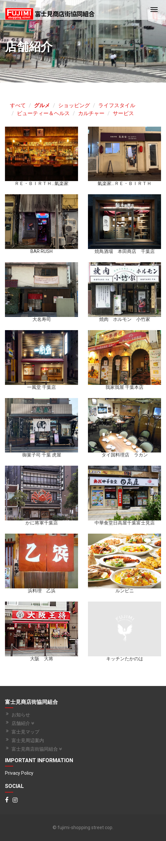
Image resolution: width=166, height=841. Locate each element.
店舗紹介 (23, 723)
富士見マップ (25, 731)
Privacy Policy (19, 773)
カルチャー (91, 113)
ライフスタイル (116, 105)
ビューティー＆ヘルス (43, 113)
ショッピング (74, 105)
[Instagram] (15, 800)
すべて (18, 105)
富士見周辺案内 (28, 740)
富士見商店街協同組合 (37, 749)
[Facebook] (6, 800)
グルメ (42, 105)
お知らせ (21, 714)
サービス (123, 113)
